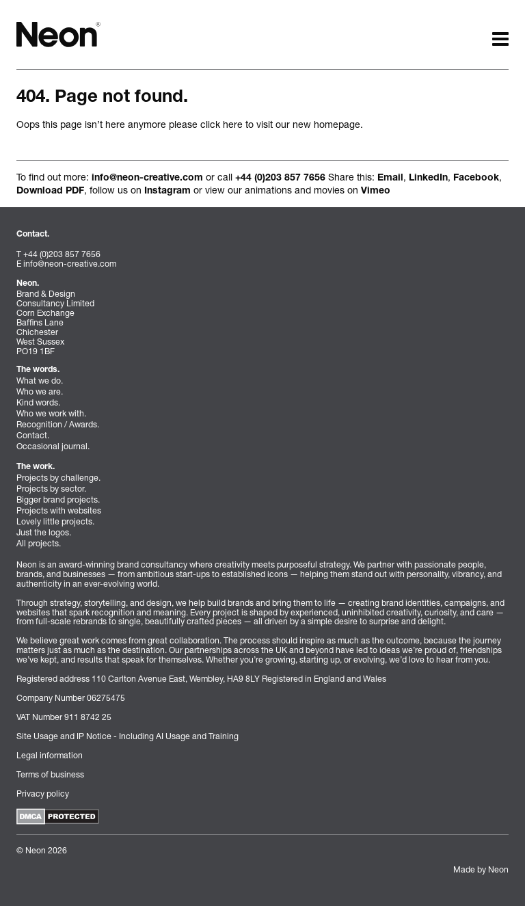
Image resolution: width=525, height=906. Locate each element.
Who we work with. (51, 413)
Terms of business (50, 774)
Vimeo (375, 191)
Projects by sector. (51, 488)
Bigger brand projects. (58, 499)
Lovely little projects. (55, 521)
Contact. (32, 435)
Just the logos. (43, 532)
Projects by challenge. (58, 477)
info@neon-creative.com (147, 178)
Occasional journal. (53, 446)
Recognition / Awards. (57, 424)
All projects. (38, 543)
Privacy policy (42, 793)
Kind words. (38, 402)
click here (221, 124)
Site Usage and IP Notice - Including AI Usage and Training (127, 736)
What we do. (39, 380)
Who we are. (39, 391)
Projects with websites (58, 510)
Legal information (49, 755)
